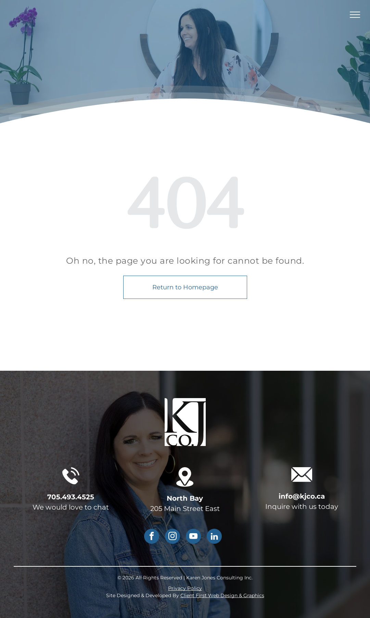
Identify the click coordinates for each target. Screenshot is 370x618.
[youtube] (193, 537)
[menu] (355, 15)
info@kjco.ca (302, 496)
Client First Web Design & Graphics (222, 595)
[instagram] (172, 537)
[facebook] (151, 537)
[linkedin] (214, 537)
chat (101, 507)
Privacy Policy (185, 588)
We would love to (62, 507)
